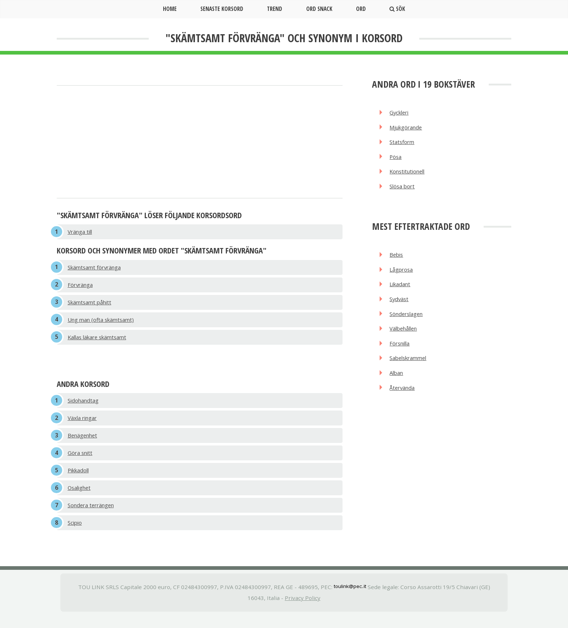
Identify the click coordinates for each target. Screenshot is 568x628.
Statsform (403, 144)
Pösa (396, 159)
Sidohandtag (84, 406)
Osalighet (80, 498)
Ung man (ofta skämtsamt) (103, 323)
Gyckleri (401, 112)
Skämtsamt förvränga (96, 268)
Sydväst (400, 307)
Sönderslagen (408, 322)
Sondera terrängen (93, 516)
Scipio (76, 535)
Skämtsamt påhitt (91, 305)
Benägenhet (84, 443)
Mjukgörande (408, 128)
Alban (397, 384)
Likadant (401, 291)
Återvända (403, 400)
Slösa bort (403, 191)
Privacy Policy (302, 611)
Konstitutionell (409, 175)
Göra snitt (81, 461)
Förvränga (81, 287)
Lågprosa (402, 275)
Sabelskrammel (410, 369)
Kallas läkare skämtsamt (100, 342)
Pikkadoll (80, 480)
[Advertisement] (200, 142)
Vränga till (81, 232)
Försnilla (401, 353)
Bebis (397, 260)
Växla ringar (83, 424)
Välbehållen (405, 338)
